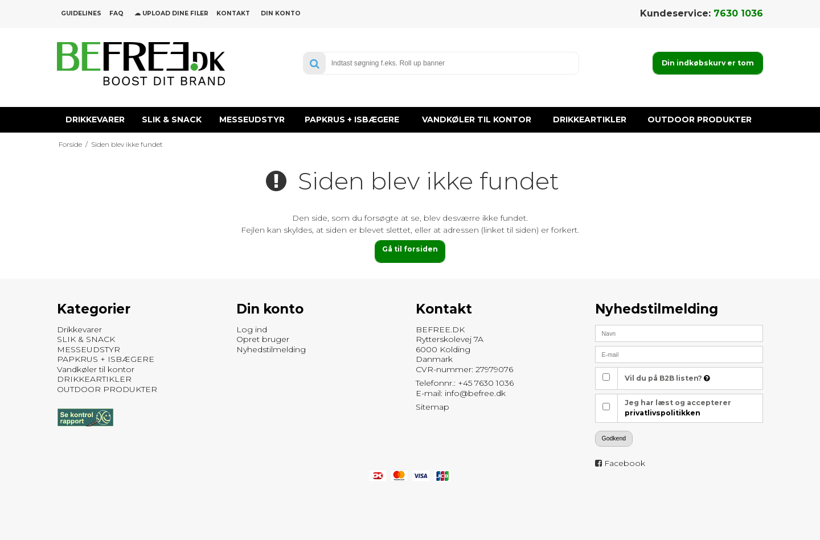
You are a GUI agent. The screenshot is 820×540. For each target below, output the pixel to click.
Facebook (624, 463)
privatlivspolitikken (662, 413)
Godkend (614, 438)
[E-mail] (679, 354)
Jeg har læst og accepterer (678, 407)
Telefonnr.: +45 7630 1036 (465, 383)
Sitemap (432, 407)
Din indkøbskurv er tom (708, 63)
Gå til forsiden (410, 249)
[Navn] (679, 333)
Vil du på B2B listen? (667, 378)
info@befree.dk (475, 393)
